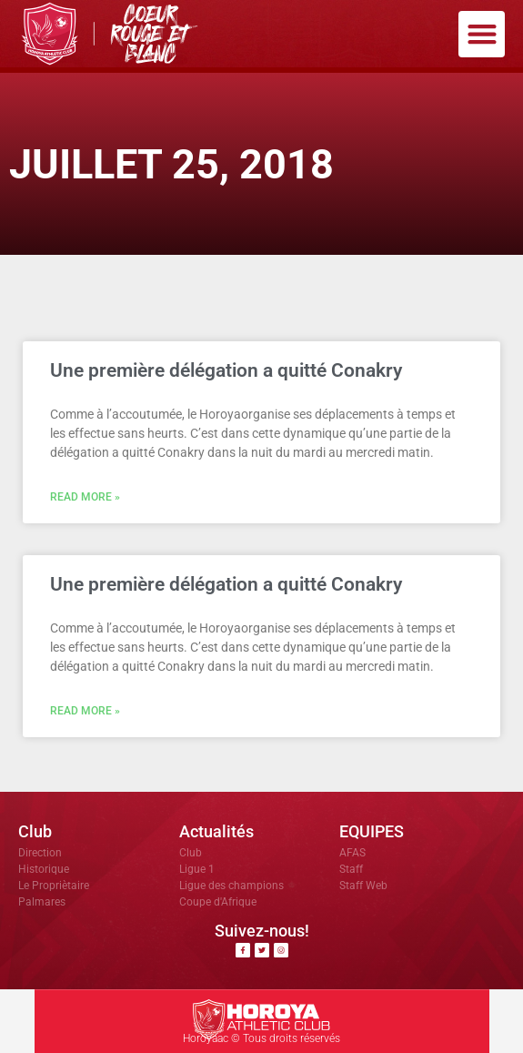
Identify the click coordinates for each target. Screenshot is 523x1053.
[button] (481, 34)
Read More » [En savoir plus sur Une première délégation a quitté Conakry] (85, 497)
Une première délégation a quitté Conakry (226, 370)
